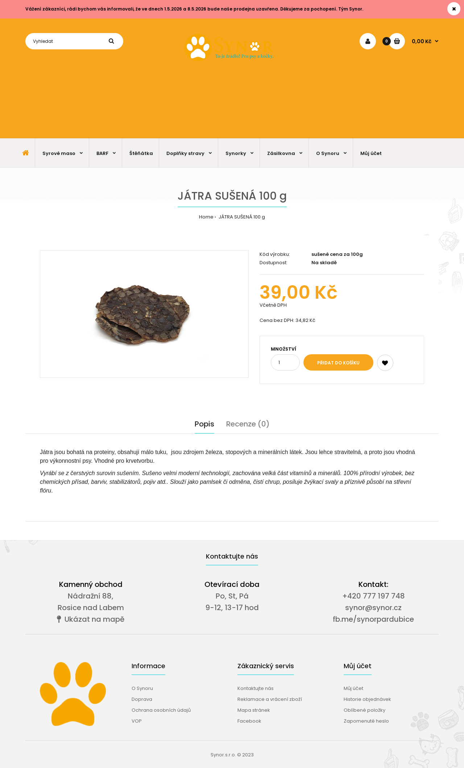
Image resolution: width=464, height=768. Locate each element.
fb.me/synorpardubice (373, 619)
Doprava (142, 699)
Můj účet (353, 688)
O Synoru (142, 688)
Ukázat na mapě (90, 619)
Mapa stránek (253, 710)
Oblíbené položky (364, 710)
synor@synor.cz (373, 607)
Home (206, 216)
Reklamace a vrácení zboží (269, 699)
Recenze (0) (248, 424)
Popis (204, 424)
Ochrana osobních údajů (161, 710)
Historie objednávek (367, 699)
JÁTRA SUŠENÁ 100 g (241, 216)
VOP (137, 721)
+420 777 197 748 (373, 596)
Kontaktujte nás (255, 688)
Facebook (249, 721)
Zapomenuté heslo (366, 721)
